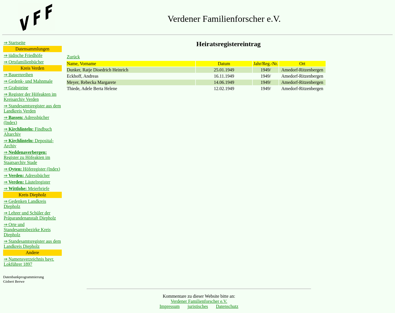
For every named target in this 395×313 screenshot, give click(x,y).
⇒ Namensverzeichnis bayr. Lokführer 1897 (29, 262)
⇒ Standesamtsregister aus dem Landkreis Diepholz (32, 244)
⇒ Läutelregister (27, 182)
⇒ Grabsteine (16, 87)
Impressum (170, 306)
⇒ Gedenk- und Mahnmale (28, 81)
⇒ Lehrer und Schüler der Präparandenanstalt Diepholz (30, 215)
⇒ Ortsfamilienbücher (24, 61)
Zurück (73, 56)
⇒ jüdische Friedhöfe (23, 55)
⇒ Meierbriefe (26, 188)
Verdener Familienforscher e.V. (199, 301)
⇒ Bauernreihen (18, 74)
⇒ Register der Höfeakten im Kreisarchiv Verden (30, 97)
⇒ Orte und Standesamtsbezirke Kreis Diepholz (27, 229)
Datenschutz (227, 306)
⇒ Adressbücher (27, 175)
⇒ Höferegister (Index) (32, 169)
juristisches (198, 306)
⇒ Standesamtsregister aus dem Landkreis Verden (32, 108)
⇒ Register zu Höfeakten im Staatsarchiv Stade (27, 157)
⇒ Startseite (15, 42)
